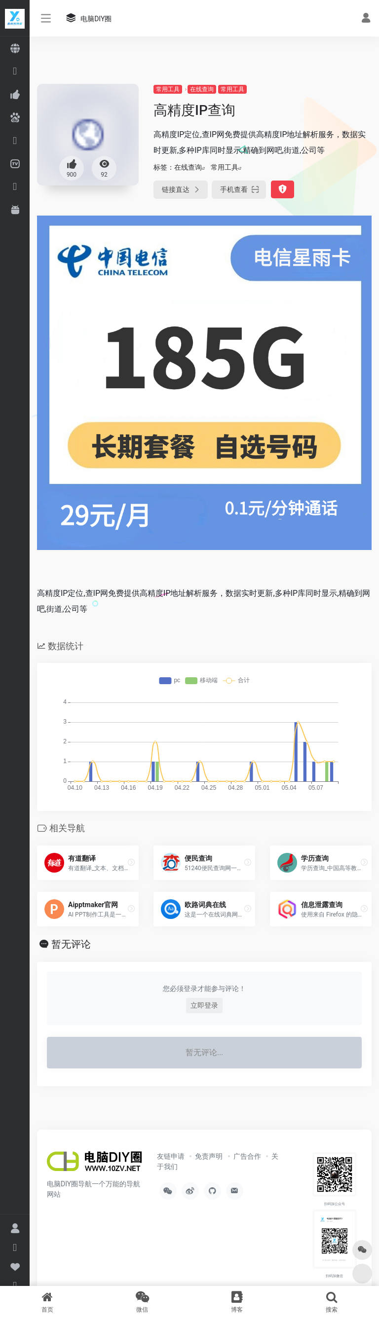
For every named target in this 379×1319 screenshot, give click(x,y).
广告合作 (247, 1156)
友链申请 (171, 1156)
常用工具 (168, 89)
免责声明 (209, 1156)
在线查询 (202, 89)
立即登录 (204, 1005)
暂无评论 (71, 944)
